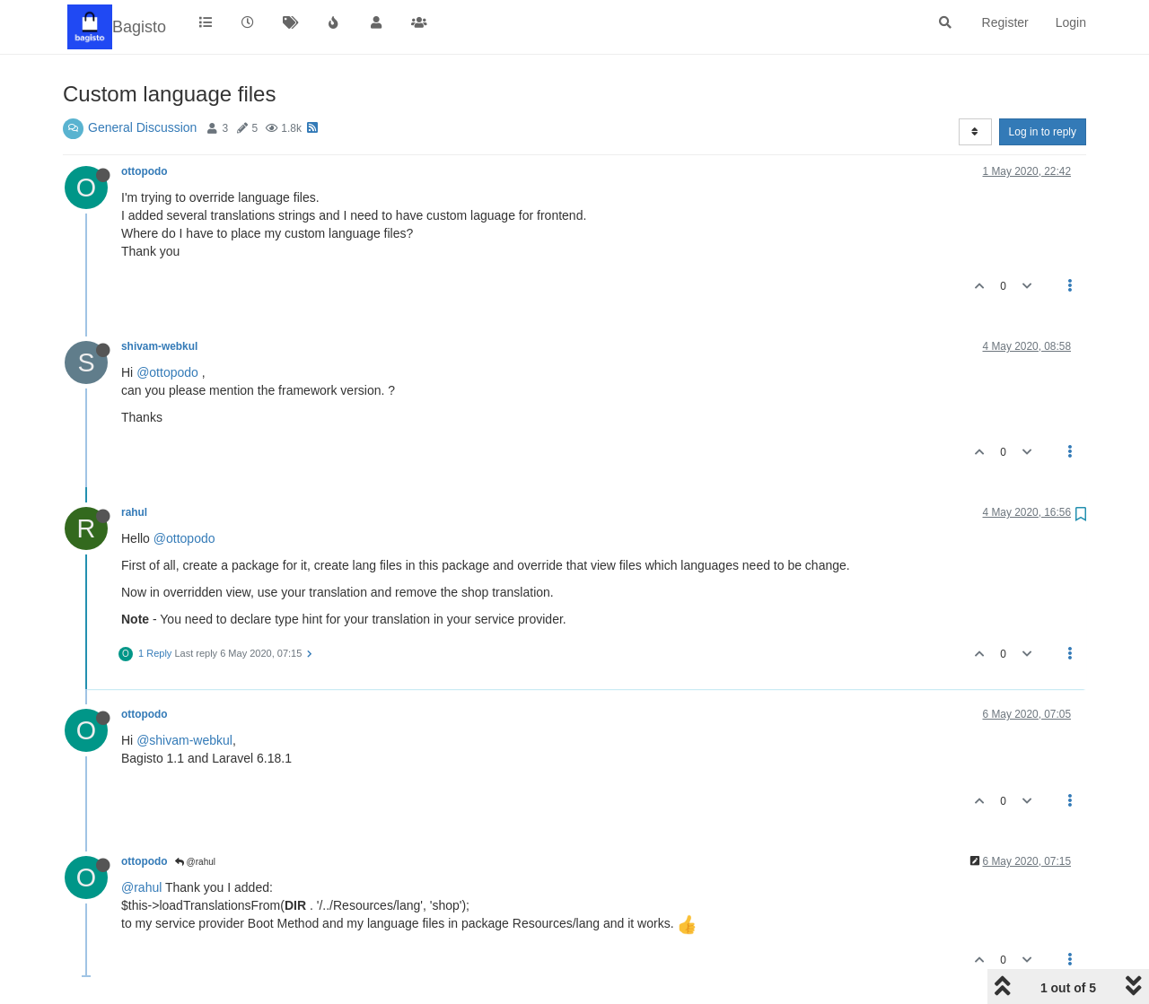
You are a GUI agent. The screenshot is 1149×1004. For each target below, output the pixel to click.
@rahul (195, 862)
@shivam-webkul (184, 740)
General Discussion (142, 127)
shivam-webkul (159, 346)
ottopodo (144, 171)
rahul (134, 512)
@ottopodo (167, 372)
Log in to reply (1042, 132)
